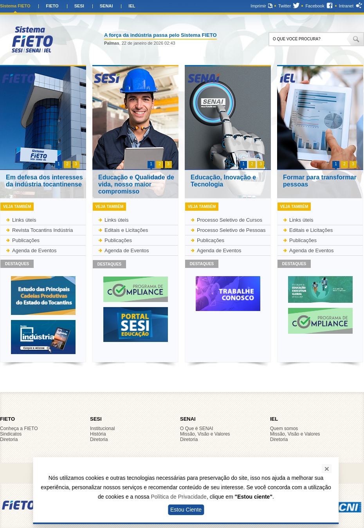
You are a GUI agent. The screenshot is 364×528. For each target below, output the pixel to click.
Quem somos (284, 428)
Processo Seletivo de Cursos (229, 220)
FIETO (52, 6)
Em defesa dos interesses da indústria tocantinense (44, 181)
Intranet (346, 6)
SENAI (106, 6)
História (98, 434)
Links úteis (24, 220)
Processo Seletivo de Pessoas (231, 230)
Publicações (26, 240)
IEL (131, 6)
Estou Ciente (186, 509)
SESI (79, 6)
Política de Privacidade (178, 497)
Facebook (314, 6)
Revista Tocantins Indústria (42, 230)
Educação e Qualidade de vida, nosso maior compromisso (136, 184)
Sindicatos (11, 434)
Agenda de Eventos (34, 250)
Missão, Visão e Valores (205, 434)
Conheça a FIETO (19, 428)
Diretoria (9, 439)
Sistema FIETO (15, 6)
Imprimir (258, 6)
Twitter (284, 6)
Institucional (102, 428)
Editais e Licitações (126, 230)
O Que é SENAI (196, 428)
